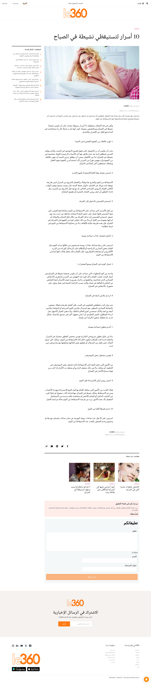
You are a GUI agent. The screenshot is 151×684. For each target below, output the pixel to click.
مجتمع (137, 655)
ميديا (138, 660)
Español (4, 3)
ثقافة (137, 657)
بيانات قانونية (111, 657)
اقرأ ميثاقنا (134, 514)
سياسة (137, 650)
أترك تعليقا (92, 577)
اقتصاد (137, 652)
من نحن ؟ (112, 650)
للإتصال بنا (112, 660)
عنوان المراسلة (131, 565)
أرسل (64, 624)
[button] (146, 679)
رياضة (137, 662)
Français (15, 3)
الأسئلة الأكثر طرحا (110, 652)
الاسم (134, 556)
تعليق (134, 531)
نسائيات (136, 28)
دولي (138, 667)
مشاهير (137, 664)
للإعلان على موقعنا (110, 655)
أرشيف (113, 662)
